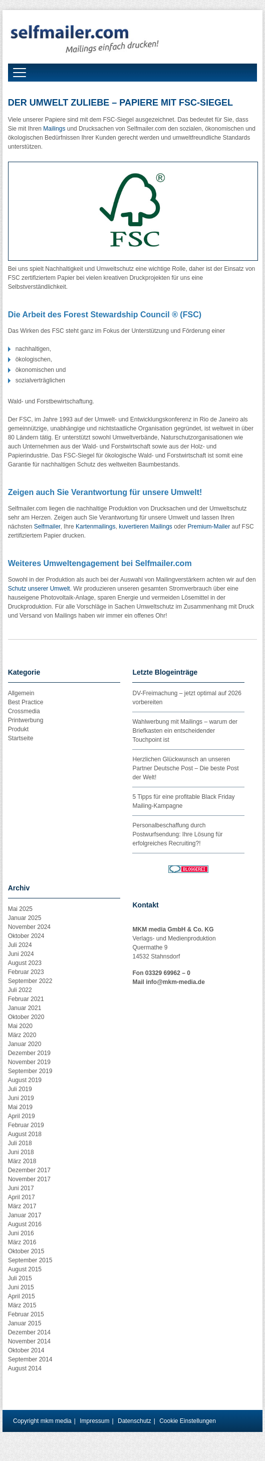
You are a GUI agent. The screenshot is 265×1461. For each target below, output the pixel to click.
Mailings (54, 128)
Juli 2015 (20, 1278)
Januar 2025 (25, 917)
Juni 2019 (21, 1098)
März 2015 (22, 1305)
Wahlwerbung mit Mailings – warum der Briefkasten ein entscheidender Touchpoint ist (184, 730)
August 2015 (25, 1269)
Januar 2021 (25, 1008)
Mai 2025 (20, 908)
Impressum (94, 1420)
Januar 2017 (25, 1215)
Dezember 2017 (29, 1170)
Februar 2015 (26, 1314)
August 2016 (25, 1224)
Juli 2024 (20, 944)
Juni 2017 (21, 1188)
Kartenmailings (95, 526)
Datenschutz (134, 1420)
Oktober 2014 (26, 1350)
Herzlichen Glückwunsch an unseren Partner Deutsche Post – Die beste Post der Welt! (185, 768)
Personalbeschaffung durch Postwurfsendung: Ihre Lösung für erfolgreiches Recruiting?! (177, 834)
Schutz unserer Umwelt (39, 588)
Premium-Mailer (209, 526)
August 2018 (25, 1134)
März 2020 (22, 1035)
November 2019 (29, 1062)
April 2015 (21, 1296)
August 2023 (25, 962)
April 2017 (21, 1197)
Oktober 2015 (26, 1251)
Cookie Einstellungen (187, 1420)
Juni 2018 (21, 1152)
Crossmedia (24, 711)
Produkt (18, 729)
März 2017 (22, 1206)
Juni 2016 (21, 1233)
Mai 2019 (20, 1107)
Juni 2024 (21, 953)
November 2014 (29, 1341)
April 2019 (21, 1116)
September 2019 (30, 1071)
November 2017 (29, 1179)
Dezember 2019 (29, 1053)
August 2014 (25, 1368)
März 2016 (22, 1242)
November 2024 (29, 926)
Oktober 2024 (26, 935)
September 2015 (30, 1260)
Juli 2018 (20, 1143)
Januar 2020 (25, 1044)
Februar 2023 (26, 972)
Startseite (21, 738)
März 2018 (22, 1161)
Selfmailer (47, 526)
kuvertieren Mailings (145, 526)
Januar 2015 (25, 1323)
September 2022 (30, 981)
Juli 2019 (20, 1089)
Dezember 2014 (29, 1332)
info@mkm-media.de (175, 982)
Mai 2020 (20, 1026)
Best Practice (26, 702)
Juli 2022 (20, 990)
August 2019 (25, 1080)
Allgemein (21, 693)
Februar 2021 (26, 999)
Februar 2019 (26, 1125)
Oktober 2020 (26, 1017)
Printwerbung (26, 720)
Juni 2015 (21, 1287)
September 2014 (30, 1359)
